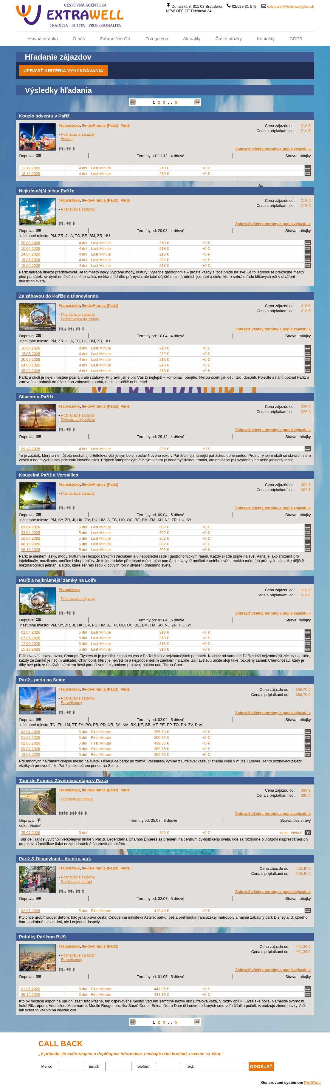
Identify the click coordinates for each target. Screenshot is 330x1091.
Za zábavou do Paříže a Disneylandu (58, 295)
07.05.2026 (30, 638)
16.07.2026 (30, 538)
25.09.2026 (30, 371)
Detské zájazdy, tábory (80, 319)
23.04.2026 (30, 532)
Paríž (125, 125)
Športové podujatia (77, 799)
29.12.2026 (30, 449)
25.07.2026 (30, 832)
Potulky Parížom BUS (42, 936)
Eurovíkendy (71, 702)
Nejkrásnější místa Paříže (47, 190)
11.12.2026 (30, 168)
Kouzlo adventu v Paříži (45, 115)
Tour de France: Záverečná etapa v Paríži (64, 780)
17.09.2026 (30, 643)
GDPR (296, 38)
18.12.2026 (30, 173)
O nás (79, 38)
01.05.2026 (30, 737)
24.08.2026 (30, 365)
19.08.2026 (30, 754)
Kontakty (266, 38)
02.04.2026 (30, 632)
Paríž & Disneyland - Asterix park (55, 858)
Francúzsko (69, 125)
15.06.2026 (30, 265)
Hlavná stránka (42, 38)
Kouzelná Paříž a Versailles (48, 474)
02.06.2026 (30, 743)
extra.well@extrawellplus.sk (290, 6)
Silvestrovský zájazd (78, 419)
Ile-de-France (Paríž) (100, 125)
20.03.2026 (30, 243)
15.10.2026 (30, 649)
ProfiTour (312, 1082)
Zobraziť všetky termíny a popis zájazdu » (273, 149)
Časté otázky (228, 38)
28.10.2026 (30, 549)
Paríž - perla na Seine (42, 679)
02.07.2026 (30, 911)
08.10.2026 (30, 544)
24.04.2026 (30, 254)
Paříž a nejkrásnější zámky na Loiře (58, 580)
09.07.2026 (30, 749)
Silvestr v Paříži (36, 396)
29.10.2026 (30, 994)
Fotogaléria (156, 38)
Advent (67, 139)
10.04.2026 (30, 248)
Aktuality (191, 38)
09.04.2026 (30, 527)
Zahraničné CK (115, 38)
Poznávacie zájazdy (77, 134)
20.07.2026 (30, 359)
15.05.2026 (30, 260)
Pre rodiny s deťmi (76, 881)
